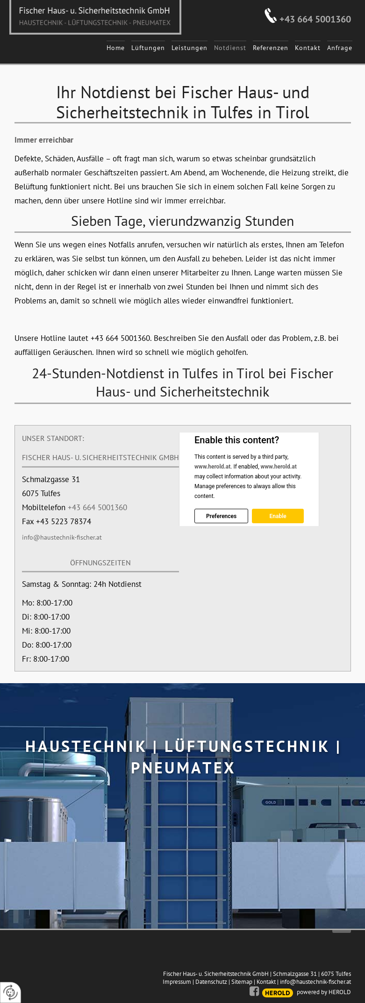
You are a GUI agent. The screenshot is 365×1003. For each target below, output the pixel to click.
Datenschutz (211, 982)
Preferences (221, 516)
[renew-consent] (10, 992)
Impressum (177, 982)
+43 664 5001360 (315, 19)
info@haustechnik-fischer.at (62, 537)
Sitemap (241, 982)
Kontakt (266, 982)
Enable (277, 516)
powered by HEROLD (324, 992)
